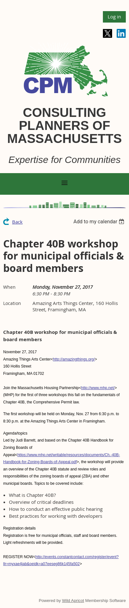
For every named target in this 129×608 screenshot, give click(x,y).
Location (12, 303)
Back (17, 222)
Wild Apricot (73, 600)
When (9, 287)
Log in (114, 16)
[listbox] (99, 222)
